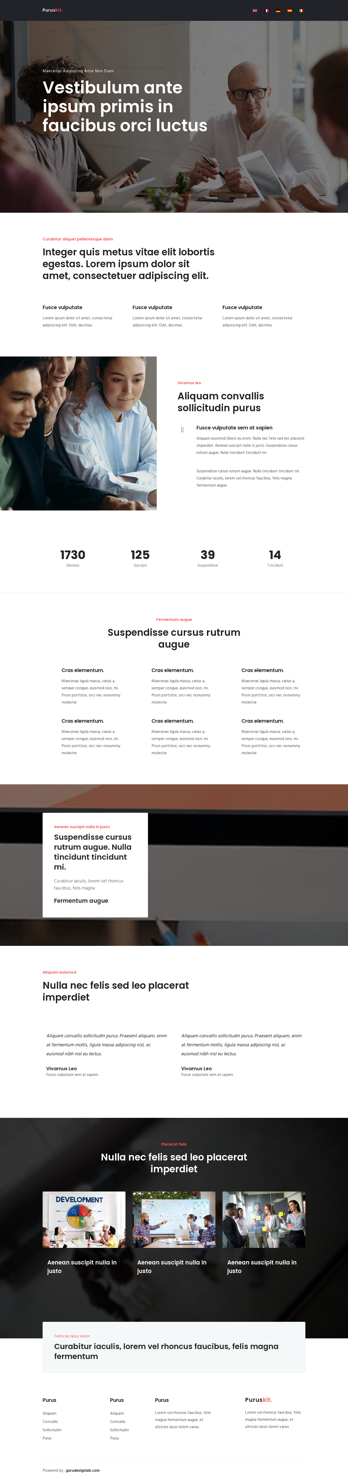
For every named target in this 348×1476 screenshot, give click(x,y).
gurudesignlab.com (83, 1470)
